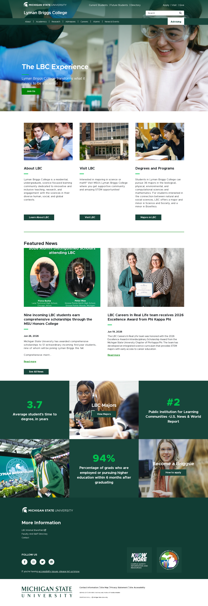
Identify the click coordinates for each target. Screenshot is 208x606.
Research (56, 22)
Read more (30, 361)
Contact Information (89, 588)
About (28, 22)
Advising (176, 21)
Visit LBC (90, 217)
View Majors (104, 414)
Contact (25, 538)
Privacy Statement (119, 588)
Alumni (96, 22)
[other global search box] (165, 13)
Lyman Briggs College (45, 13)
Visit (174, 5)
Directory (136, 5)
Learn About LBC (39, 217)
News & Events (112, 22)
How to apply (173, 472)
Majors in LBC (148, 217)
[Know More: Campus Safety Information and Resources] (139, 560)
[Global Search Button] (180, 13)
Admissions (70, 22)
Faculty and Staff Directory (35, 534)
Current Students (98, 5)
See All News (36, 372)
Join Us (31, 91)
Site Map (104, 588)
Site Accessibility (137, 588)
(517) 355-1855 (89, 592)
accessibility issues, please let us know (58, 571)
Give (181, 5)
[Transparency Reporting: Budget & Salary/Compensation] (169, 560)
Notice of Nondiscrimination (112, 592)
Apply (166, 5)
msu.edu (100, 592)
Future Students (119, 5)
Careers (84, 22)
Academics (41, 22)
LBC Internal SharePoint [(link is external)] (34, 530)
